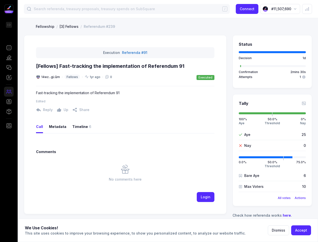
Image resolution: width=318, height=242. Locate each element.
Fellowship (45, 26)
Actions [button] (300, 198)
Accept (301, 230)
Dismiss (278, 230)
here (287, 215)
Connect (247, 9)
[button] (9, 48)
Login (205, 197)
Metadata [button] (57, 126)
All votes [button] (284, 198)
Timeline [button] (81, 126)
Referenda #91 (134, 52)
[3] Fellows (69, 26)
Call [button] (39, 126)
